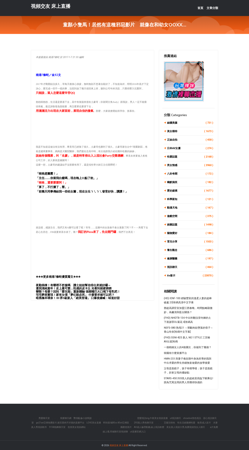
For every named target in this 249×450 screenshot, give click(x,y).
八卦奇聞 (190, 174)
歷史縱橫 (190, 190)
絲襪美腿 (190, 123)
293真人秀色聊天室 (143, 422)
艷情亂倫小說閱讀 (83, 418)
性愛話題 (190, 157)
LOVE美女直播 (94, 422)
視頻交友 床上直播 (50, 6)
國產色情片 (126, 427)
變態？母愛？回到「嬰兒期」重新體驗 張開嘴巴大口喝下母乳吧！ (78, 291)
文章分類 (212, 8)
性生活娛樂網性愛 (186, 422)
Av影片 (190, 275)
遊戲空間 (190, 216)
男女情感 (190, 165)
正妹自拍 (190, 140)
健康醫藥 (190, 258)
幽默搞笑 (190, 182)
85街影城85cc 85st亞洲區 (116, 422)
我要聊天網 (65, 418)
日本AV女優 (190, 148)
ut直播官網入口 (138, 431)
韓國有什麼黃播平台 (175, 353)
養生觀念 (190, 250)
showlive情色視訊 (192, 418)
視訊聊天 (190, 267)
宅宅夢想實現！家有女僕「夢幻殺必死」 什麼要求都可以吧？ (75, 294)
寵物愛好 (190, 233)
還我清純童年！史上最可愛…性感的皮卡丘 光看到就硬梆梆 (74, 288)
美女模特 (190, 131)
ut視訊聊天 (175, 418)
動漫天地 (190, 207)
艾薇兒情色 (169, 422)
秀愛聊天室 (44, 418)
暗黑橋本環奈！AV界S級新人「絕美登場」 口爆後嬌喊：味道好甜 (78, 298)
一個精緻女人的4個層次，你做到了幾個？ (187, 347)
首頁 (200, 8)
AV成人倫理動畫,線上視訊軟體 (149, 427)
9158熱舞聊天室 (57, 427)
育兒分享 (190, 241)
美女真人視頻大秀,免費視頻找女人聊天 (185, 427)
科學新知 (190, 199)
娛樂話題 (190, 224)
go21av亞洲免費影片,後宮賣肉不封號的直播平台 (60, 422)
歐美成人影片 (204, 422)
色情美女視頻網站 (77, 427)
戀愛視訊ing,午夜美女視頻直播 (152, 418)
